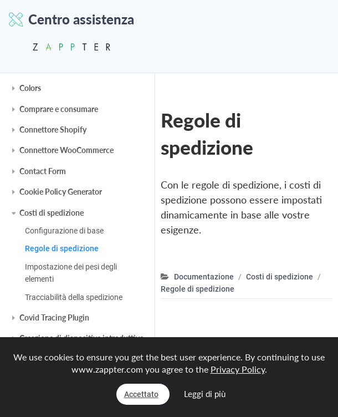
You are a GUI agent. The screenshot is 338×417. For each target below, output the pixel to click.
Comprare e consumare (58, 109)
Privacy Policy (238, 369)
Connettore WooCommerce (66, 150)
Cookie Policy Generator (60, 191)
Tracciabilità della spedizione (73, 297)
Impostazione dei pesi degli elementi (71, 272)
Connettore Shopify (52, 129)
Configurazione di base (64, 230)
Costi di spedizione (51, 212)
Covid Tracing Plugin (54, 317)
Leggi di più (205, 394)
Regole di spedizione (62, 248)
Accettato (141, 394)
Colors (30, 88)
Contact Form (42, 171)
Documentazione (204, 276)
